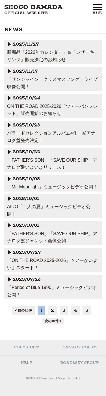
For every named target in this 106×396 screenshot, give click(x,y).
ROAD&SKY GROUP (79, 363)
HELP (26, 363)
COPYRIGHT (26, 347)
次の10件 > (53, 321)
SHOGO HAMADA (33, 9)
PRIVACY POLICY (79, 347)
